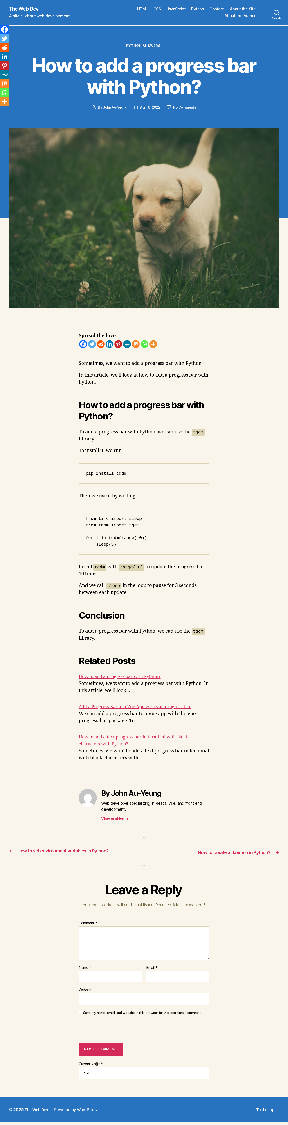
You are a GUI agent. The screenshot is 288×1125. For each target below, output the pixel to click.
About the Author (240, 16)
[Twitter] (92, 345)
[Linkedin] (109, 345)
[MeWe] (127, 345)
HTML (142, 9)
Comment (88, 924)
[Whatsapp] (144, 345)
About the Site (243, 9)
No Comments (186, 108)
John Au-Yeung (114, 108)
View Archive (114, 820)
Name (85, 968)
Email (152, 968)
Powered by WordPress (77, 1110)
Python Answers (144, 47)
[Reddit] (101, 345)
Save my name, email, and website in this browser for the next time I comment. (142, 1013)
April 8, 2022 (150, 108)
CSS (157, 9)
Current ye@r (91, 1064)
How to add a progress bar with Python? (123, 678)
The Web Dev (25, 9)
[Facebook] (83, 345)
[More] (153, 345)
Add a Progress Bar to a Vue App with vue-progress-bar (140, 708)
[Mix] (136, 345)
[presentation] (109, 1032)
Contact (216, 9)
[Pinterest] (118, 345)
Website (85, 990)
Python (197, 9)
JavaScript (176, 9)
